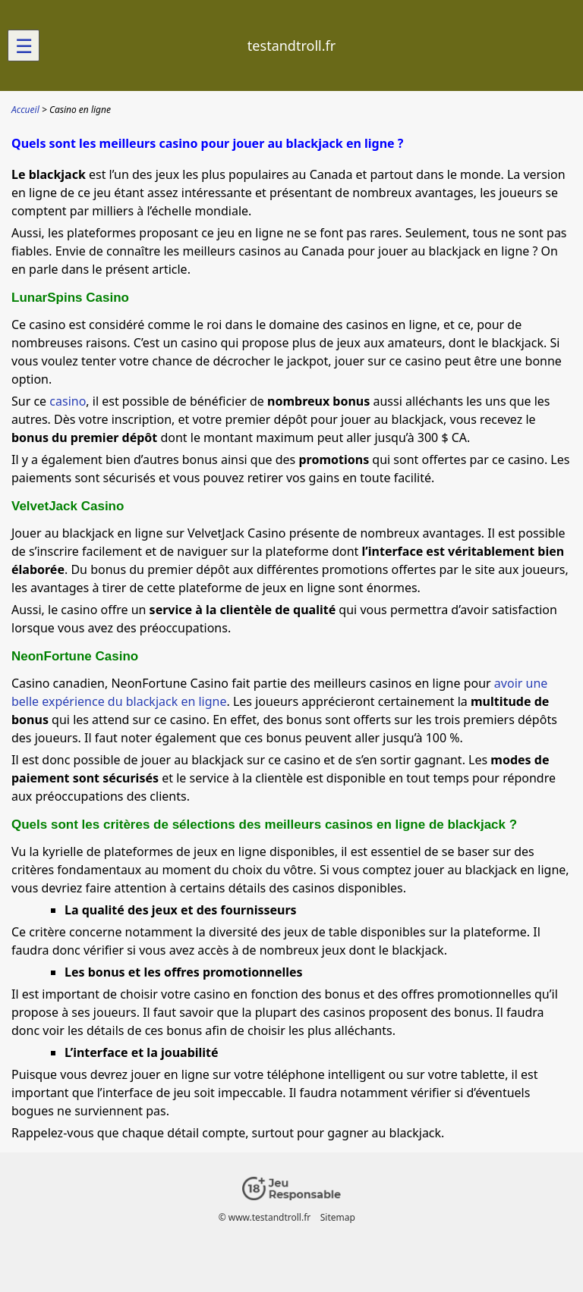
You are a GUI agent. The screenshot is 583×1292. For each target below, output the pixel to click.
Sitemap (337, 1217)
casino (67, 401)
